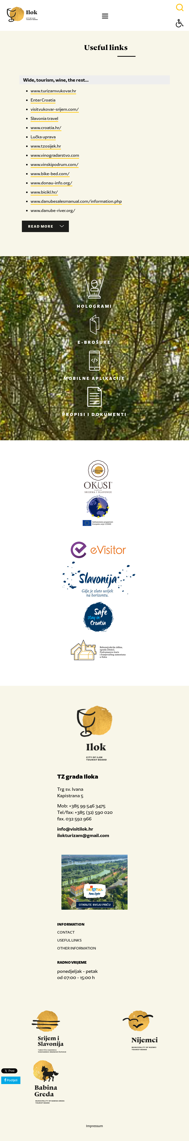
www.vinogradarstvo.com (55, 155)
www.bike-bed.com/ (50, 173)
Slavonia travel (44, 118)
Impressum (94, 1126)
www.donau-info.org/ (51, 183)
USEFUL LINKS (69, 940)
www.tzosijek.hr (46, 146)
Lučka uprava (43, 137)
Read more (46, 226)
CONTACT (66, 932)
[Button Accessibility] (180, 32)
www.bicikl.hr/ (44, 192)
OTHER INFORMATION (76, 948)
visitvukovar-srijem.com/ (55, 109)
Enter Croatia (43, 100)
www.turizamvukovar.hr (53, 91)
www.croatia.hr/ (46, 127)
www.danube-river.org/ (53, 210)
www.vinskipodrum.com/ (55, 164)
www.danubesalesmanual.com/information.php (76, 201)
